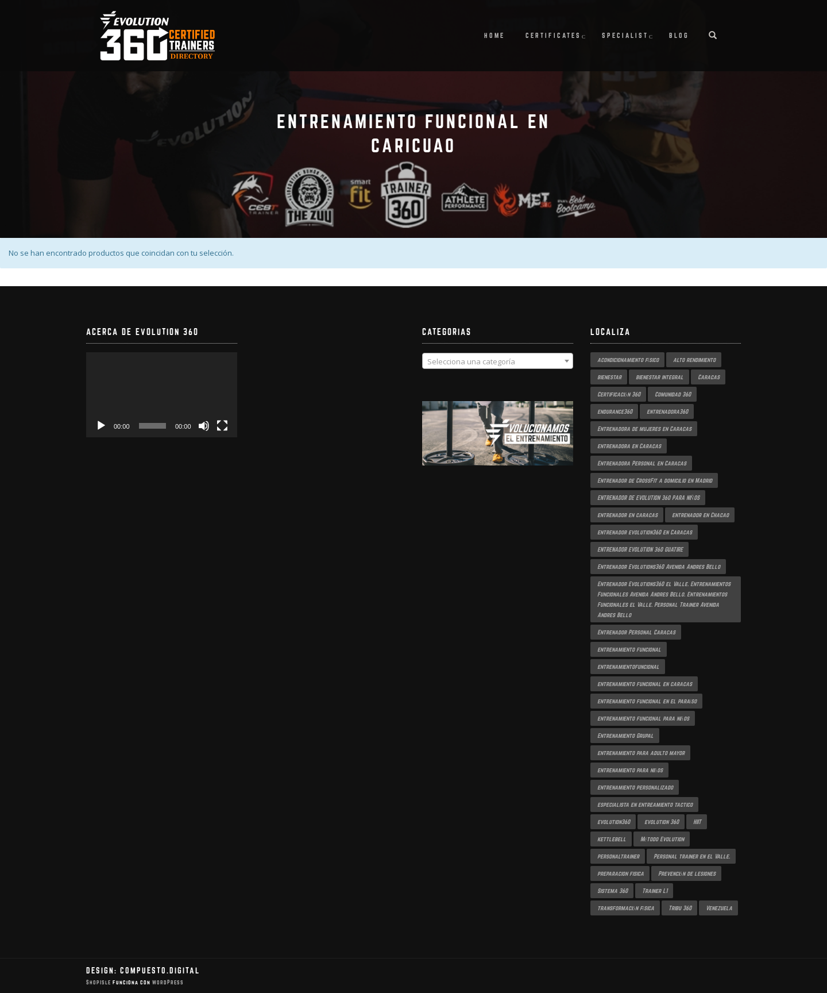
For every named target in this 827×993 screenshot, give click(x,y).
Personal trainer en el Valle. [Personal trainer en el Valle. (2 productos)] (692, 856)
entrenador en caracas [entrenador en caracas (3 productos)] (627, 514)
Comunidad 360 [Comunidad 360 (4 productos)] (673, 394)
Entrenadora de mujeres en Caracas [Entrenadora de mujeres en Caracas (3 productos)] (644, 428)
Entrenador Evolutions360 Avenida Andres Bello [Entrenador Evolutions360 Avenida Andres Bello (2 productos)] (658, 566)
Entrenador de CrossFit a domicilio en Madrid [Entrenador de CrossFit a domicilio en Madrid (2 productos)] (654, 480)
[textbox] (498, 361)
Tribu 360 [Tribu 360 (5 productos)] (679, 908)
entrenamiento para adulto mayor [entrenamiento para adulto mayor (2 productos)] (641, 752)
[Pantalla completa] (222, 426)
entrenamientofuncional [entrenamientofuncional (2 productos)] (628, 666)
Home (494, 35)
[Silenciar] (204, 426)
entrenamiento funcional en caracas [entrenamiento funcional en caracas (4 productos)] (644, 683)
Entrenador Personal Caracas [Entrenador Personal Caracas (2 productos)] (636, 632)
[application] (161, 394)
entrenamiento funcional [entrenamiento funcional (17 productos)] (629, 649)
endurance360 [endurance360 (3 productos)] (614, 411)
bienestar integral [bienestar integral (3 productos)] (659, 377)
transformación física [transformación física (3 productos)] (626, 908)
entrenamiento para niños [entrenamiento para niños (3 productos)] (630, 770)
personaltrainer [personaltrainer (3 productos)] (618, 856)
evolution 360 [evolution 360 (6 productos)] (661, 821)
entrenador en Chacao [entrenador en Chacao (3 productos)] (700, 514)
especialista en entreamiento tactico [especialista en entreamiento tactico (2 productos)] (645, 804)
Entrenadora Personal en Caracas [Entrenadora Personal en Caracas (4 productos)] (641, 463)
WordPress (167, 982)
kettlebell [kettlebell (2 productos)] (611, 839)
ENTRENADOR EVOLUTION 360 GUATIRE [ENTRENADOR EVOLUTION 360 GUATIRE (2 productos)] (640, 549)
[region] (497, 445)
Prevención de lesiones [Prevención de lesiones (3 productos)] (687, 873)
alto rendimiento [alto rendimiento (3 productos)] (694, 359)
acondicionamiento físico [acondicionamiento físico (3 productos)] (628, 359)
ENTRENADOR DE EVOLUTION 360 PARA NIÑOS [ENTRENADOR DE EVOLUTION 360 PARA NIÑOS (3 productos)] (648, 497)
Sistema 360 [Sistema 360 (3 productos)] (612, 890)
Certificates (553, 35)
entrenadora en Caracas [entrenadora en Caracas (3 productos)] (629, 445)
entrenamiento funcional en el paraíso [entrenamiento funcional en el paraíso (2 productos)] (647, 701)
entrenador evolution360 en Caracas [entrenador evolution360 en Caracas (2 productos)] (644, 532)
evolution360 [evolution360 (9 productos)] (613, 821)
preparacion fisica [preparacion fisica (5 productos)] (620, 873)
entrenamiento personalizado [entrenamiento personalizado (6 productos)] (635, 787)
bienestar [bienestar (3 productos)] (609, 377)
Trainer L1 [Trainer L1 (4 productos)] (654, 890)
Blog (679, 35)
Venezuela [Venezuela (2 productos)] (719, 908)
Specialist (625, 35)
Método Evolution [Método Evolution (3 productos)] (662, 839)
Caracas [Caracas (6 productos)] (709, 377)
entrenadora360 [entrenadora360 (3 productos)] (667, 411)
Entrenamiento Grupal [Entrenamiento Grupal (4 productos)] (625, 735)
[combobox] (497, 361)
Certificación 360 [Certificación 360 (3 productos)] (618, 394)
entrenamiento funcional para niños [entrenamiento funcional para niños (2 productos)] (643, 718)
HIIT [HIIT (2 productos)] (697, 821)
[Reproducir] (101, 426)
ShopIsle (99, 982)
